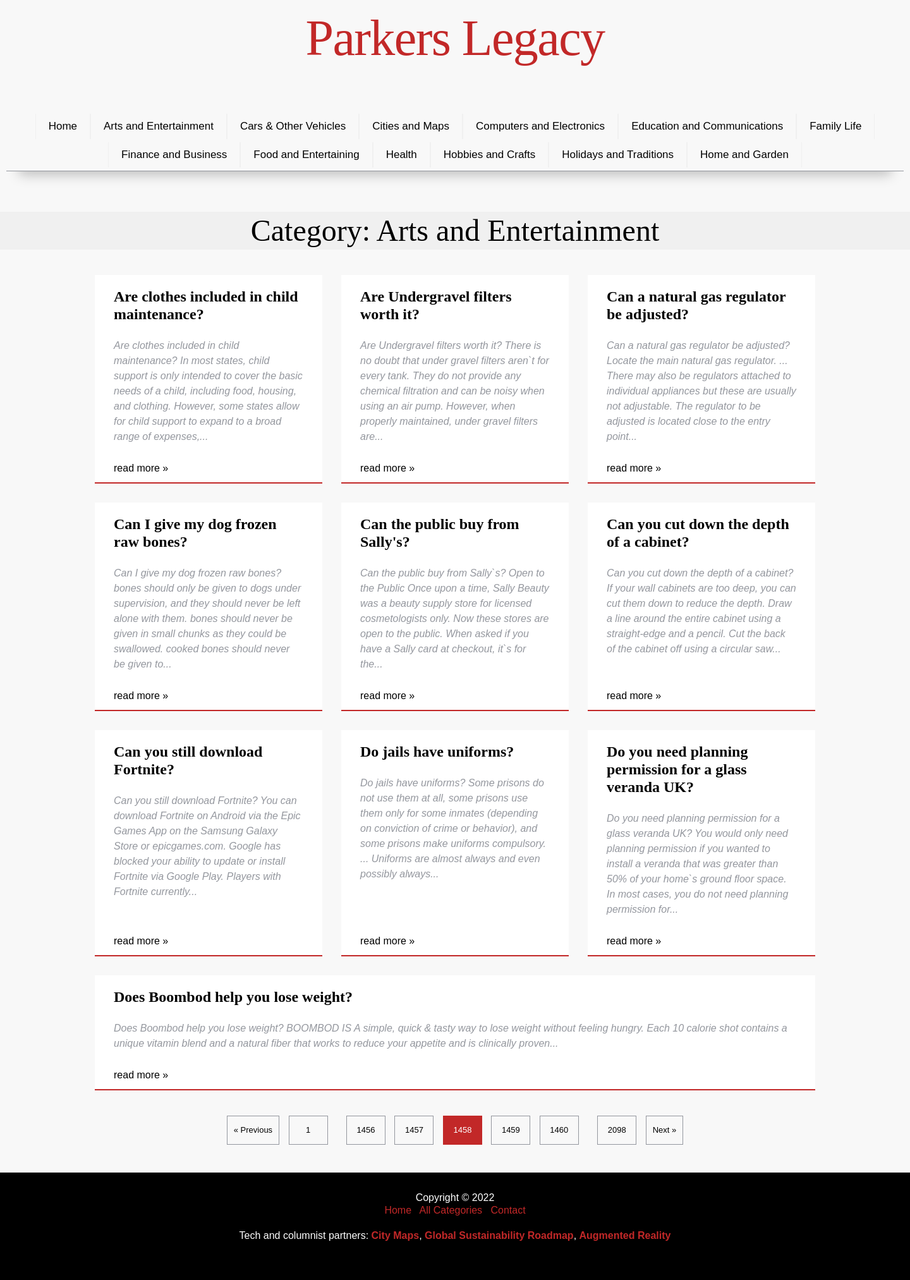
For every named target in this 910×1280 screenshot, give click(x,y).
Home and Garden (744, 155)
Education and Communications (707, 126)
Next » (665, 1130)
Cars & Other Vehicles (293, 126)
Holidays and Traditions (618, 155)
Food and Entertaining (306, 155)
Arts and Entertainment (159, 126)
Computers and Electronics (540, 126)
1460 (559, 1130)
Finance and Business (174, 155)
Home (63, 126)
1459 (511, 1130)
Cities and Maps (410, 126)
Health (401, 155)
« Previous (253, 1130)
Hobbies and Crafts (490, 155)
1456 (366, 1130)
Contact (507, 1210)
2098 (617, 1130)
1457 (414, 1130)
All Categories (451, 1210)
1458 (462, 1130)
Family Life (835, 126)
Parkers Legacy (455, 38)
